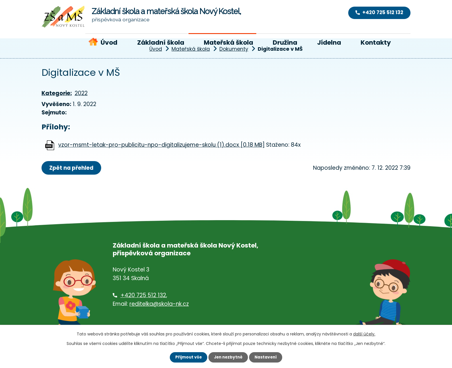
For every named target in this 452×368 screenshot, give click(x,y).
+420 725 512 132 (143, 295)
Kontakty (376, 42)
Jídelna (329, 42)
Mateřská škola (228, 42)
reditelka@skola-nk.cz (159, 304)
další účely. (364, 334)
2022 (81, 93)
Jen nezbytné (228, 357)
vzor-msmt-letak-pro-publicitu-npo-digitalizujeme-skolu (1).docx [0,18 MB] (161, 145)
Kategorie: (57, 93)
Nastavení (266, 357)
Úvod (109, 42)
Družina (285, 42)
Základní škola (160, 42)
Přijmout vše (187, 357)
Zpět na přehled (72, 168)
